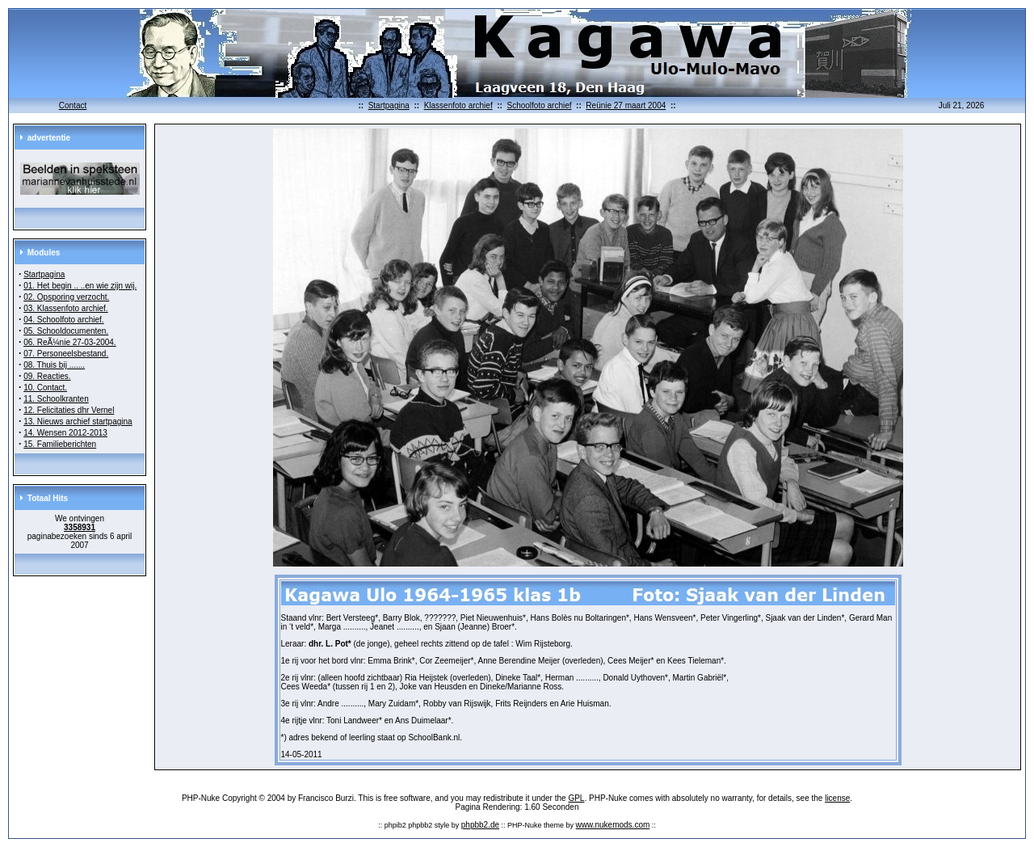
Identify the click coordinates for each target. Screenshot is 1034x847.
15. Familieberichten (59, 444)
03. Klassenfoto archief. (65, 308)
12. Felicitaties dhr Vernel (68, 410)
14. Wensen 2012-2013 (65, 432)
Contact (72, 105)
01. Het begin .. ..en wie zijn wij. (80, 285)
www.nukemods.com (613, 824)
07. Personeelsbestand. (65, 353)
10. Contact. (45, 387)
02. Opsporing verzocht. (66, 297)
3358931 (79, 527)
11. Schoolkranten (56, 398)
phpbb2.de (480, 824)
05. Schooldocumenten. (65, 331)
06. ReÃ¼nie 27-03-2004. (69, 342)
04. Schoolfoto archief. (63, 319)
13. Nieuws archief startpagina (77, 421)
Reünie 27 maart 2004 (626, 105)
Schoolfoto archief (538, 105)
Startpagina (389, 105)
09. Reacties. (46, 376)
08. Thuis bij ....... (54, 364)
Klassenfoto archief (458, 105)
